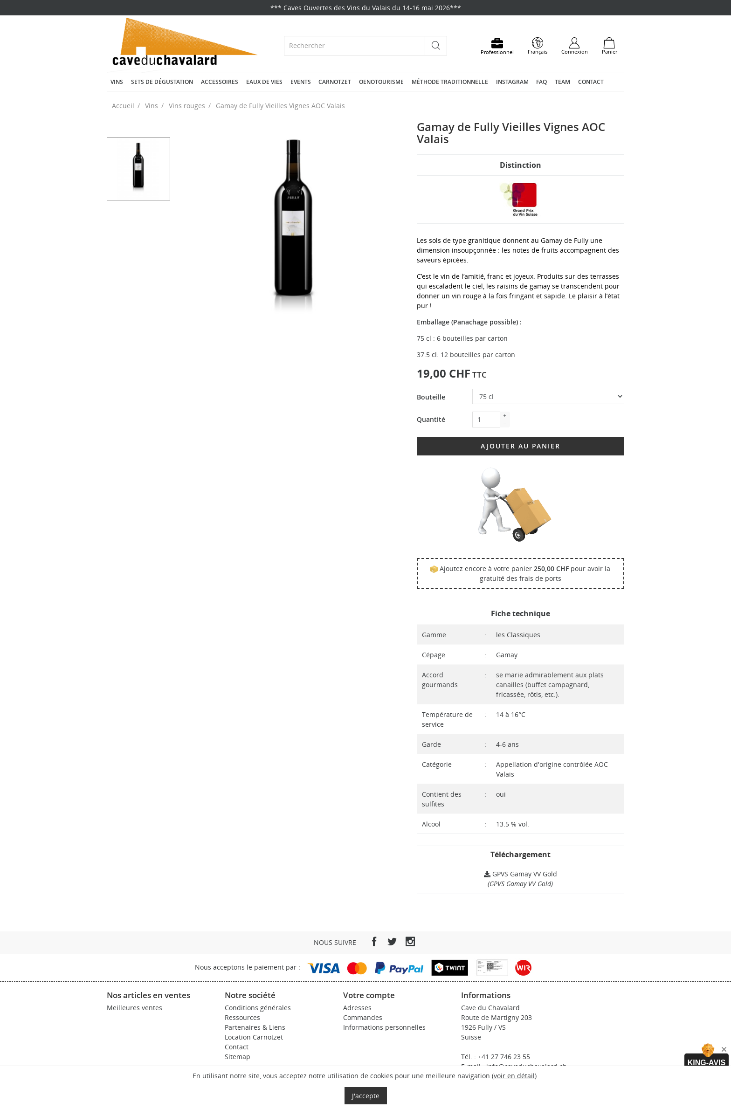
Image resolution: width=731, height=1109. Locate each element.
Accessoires (219, 82)
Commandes (362, 1017)
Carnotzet (334, 82)
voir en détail (514, 1075)
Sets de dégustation (162, 82)
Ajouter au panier (520, 445)
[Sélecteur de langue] (537, 46)
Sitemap (237, 1056)
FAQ (541, 82)
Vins (116, 82)
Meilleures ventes (134, 1007)
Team (562, 82)
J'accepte (365, 1095)
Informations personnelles (384, 1027)
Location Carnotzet (254, 1037)
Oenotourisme (381, 82)
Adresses (357, 1007)
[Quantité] (486, 419)
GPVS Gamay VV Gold (520, 873)
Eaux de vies (264, 82)
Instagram (512, 82)
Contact (591, 82)
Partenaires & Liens (255, 1027)
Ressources (242, 1017)
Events (300, 82)
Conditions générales (258, 1007)
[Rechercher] (354, 45)
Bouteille (431, 397)
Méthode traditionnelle (450, 82)
